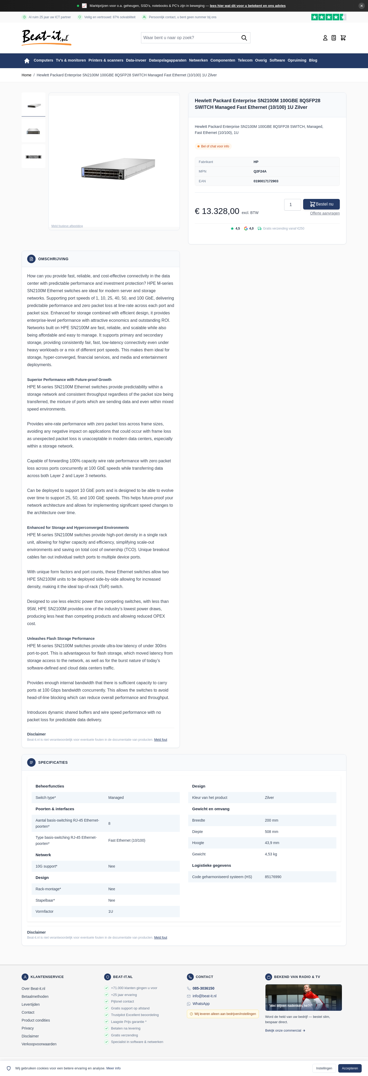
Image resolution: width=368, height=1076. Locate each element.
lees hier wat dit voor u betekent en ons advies (248, 6)
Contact (28, 1012)
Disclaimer (30, 1036)
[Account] (325, 38)
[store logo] (46, 38)
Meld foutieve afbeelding (67, 225)
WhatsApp (201, 1004)
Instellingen (324, 1068)
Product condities (36, 1020)
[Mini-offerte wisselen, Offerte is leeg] (334, 38)
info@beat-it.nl (204, 996)
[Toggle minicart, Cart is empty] (343, 38)
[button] (114, 161)
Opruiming (297, 60)
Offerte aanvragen (325, 213)
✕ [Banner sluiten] (361, 6)
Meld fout (160, 740)
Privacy (28, 1028)
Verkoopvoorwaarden (39, 1044)
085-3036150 (204, 988)
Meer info (113, 1068)
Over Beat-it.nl (33, 988)
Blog (313, 60)
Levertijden (31, 1004)
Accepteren (350, 1068)
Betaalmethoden (35, 996)
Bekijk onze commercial (285, 1030)
